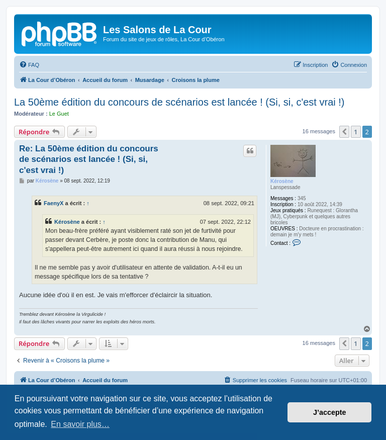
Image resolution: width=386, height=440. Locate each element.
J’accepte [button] (329, 412)
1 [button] (355, 131)
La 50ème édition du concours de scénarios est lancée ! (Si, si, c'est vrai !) (179, 102)
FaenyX (54, 203)
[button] (344, 132)
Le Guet (59, 114)
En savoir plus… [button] (80, 424)
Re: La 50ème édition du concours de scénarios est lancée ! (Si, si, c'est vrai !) (88, 159)
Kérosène (282, 181)
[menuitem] (29, 65)
